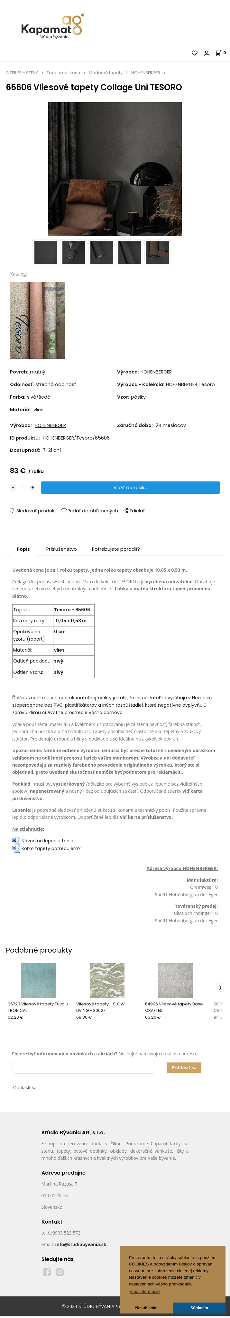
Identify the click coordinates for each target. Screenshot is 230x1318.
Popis (23, 551)
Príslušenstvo (61, 551)
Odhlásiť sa (25, 1089)
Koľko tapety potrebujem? (46, 850)
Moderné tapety (106, 73)
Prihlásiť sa (184, 1069)
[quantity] (22, 489)
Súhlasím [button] (199, 1308)
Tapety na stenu (63, 73)
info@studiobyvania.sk (80, 1246)
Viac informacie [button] (145, 1291)
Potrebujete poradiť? (116, 551)
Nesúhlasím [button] (146, 1308)
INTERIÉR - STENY (22, 73)
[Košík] (222, 53)
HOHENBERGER (145, 73)
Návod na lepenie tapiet (48, 842)
